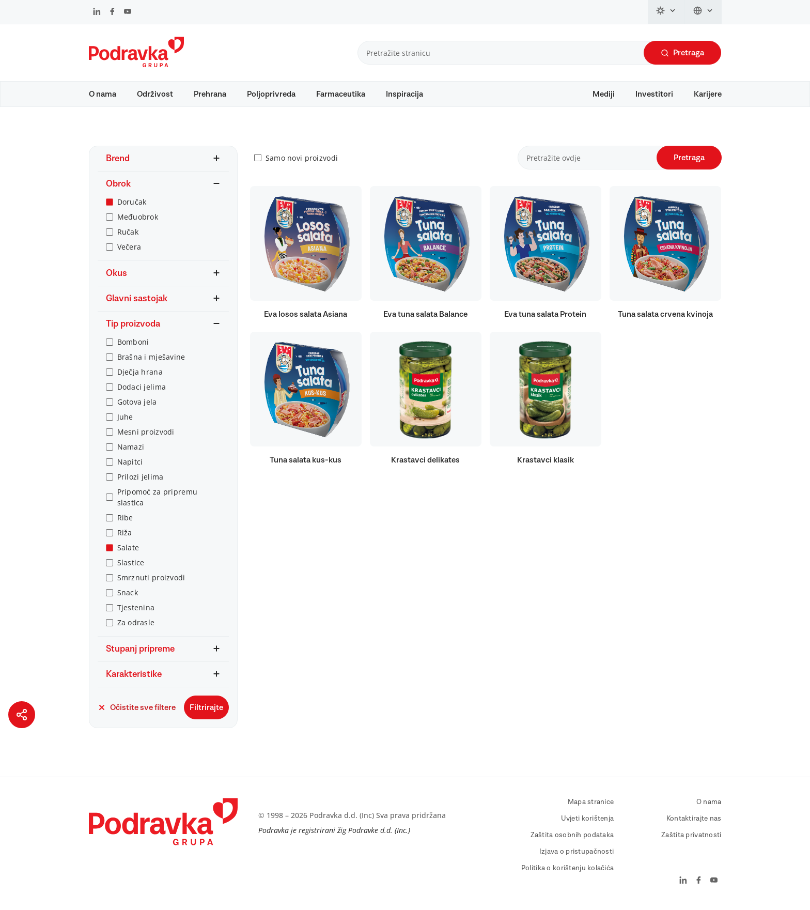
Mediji (604, 94)
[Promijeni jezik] (703, 12)
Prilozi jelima (140, 477)
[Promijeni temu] (666, 12)
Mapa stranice (591, 802)
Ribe (125, 517)
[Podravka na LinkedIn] (97, 12)
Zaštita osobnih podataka (572, 835)
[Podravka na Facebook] (112, 12)
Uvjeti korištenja (587, 818)
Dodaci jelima (141, 387)
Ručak (127, 232)
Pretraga (682, 53)
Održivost (155, 94)
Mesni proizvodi (146, 432)
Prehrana (210, 94)
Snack (127, 592)
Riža (124, 532)
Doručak (132, 202)
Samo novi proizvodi (302, 158)
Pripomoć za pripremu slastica (157, 497)
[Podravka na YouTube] (127, 12)
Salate (128, 547)
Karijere (708, 94)
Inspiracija (404, 94)
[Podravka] (136, 64)
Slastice (131, 562)
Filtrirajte (206, 707)
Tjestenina (136, 607)
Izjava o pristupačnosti (576, 851)
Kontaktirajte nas (694, 818)
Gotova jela (137, 402)
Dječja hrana (140, 372)
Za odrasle (136, 622)
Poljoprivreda (271, 94)
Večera (129, 247)
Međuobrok (138, 217)
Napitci (130, 462)
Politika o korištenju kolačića (567, 868)
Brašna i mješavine (151, 357)
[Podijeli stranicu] (21, 714)
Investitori (654, 94)
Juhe (125, 417)
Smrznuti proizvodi (151, 577)
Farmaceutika (340, 94)
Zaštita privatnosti (691, 835)
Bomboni (133, 342)
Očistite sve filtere (137, 707)
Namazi (131, 447)
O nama (102, 94)
